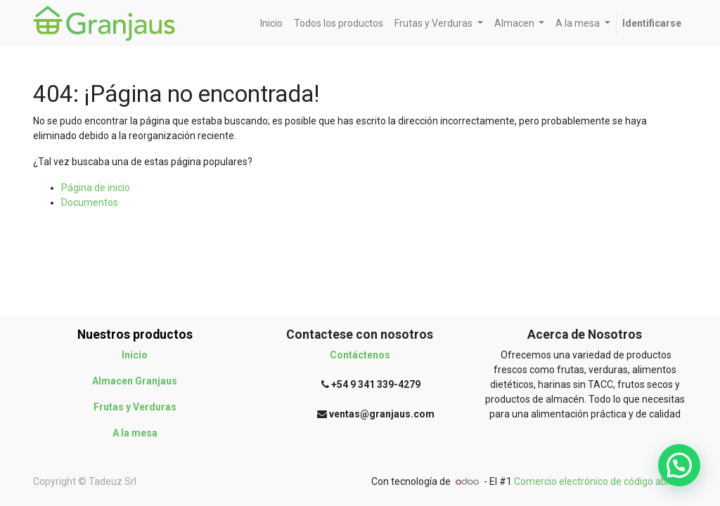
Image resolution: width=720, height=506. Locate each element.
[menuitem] (271, 24)
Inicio (135, 355)
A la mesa (135, 433)
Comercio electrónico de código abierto (600, 481)
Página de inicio (95, 187)
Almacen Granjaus (134, 381)
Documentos (89, 202)
